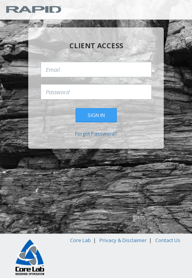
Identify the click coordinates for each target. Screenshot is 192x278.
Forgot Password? (96, 133)
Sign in (96, 115)
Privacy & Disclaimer (123, 240)
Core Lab (80, 240)
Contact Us (167, 240)
